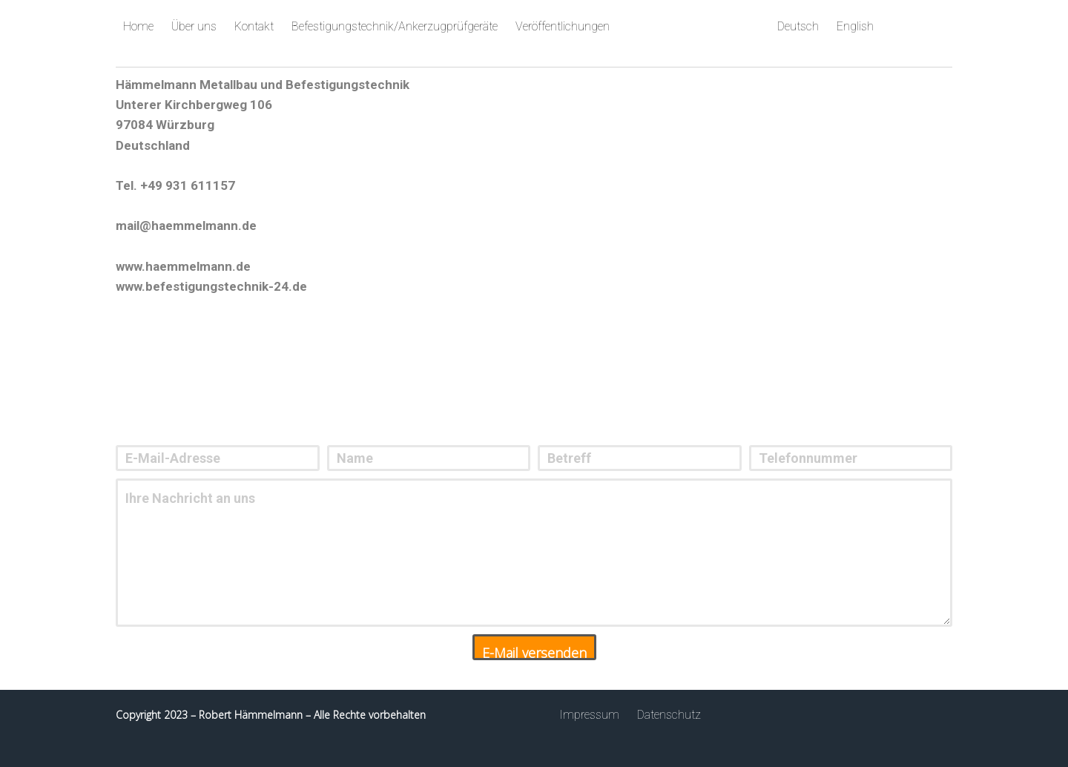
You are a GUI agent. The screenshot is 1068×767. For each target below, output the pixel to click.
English (855, 26)
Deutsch (798, 26)
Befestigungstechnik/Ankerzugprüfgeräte (394, 26)
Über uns (194, 26)
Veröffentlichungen (562, 26)
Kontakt (254, 26)
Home (138, 26)
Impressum (589, 715)
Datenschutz (669, 715)
